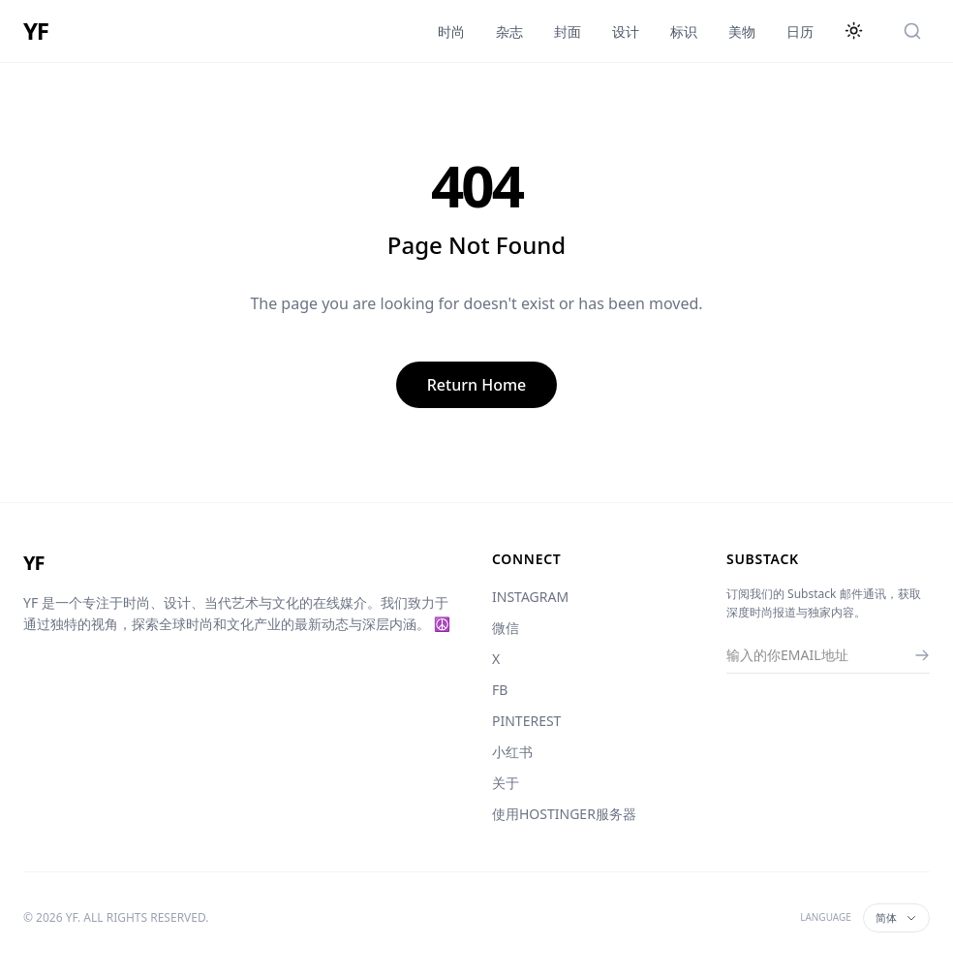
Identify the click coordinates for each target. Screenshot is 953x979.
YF (35, 31)
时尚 (451, 31)
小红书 (512, 751)
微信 (505, 627)
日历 (800, 31)
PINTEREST (526, 720)
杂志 (509, 31)
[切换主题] (854, 31)
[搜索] (912, 31)
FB (499, 689)
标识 (683, 31)
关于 (505, 783)
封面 (567, 31)
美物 (741, 31)
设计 (625, 31)
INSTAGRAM (530, 596)
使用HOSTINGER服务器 (564, 814)
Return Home (477, 384)
